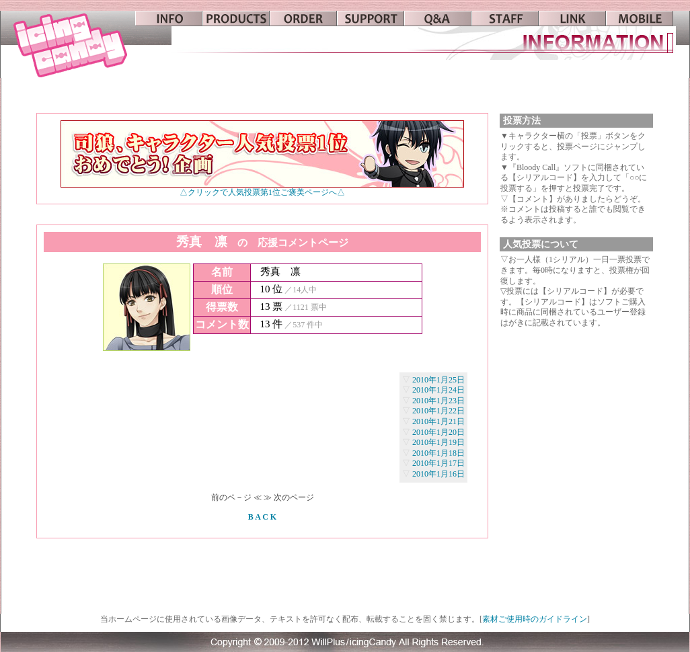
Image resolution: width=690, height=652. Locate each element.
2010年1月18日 (438, 453)
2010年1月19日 (438, 442)
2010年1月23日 (438, 400)
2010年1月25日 (438, 379)
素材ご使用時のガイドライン (534, 619)
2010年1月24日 (438, 390)
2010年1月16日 (438, 474)
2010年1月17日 (438, 463)
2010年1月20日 (438, 432)
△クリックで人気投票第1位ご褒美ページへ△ (262, 188)
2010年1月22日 (438, 410)
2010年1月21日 (438, 421)
